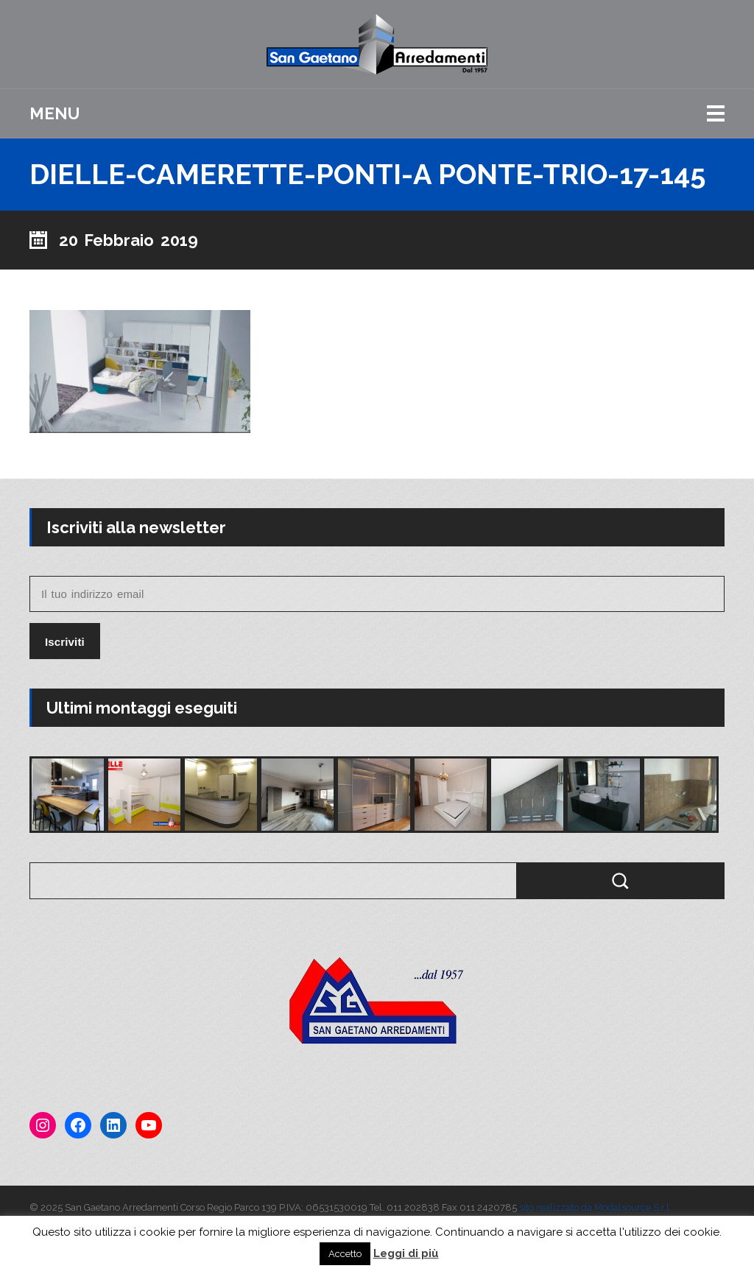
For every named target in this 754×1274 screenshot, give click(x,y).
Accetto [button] (345, 1253)
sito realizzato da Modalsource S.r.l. (595, 1207)
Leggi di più (406, 1253)
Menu (54, 113)
